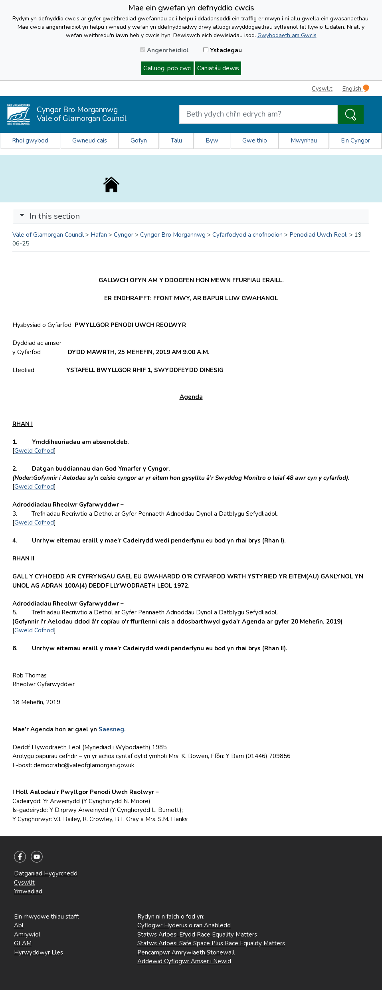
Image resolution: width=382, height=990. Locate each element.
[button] (22, 216)
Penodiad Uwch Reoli (318, 235)
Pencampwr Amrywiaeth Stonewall (186, 952)
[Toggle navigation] (191, 216)
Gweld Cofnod (34, 451)
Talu (176, 141)
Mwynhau (304, 141)
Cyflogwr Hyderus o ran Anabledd (184, 925)
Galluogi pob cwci (167, 68)
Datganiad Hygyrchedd (45, 873)
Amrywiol (27, 935)
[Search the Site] (351, 114)
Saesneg (111, 729)
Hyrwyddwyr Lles (38, 952)
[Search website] (258, 114)
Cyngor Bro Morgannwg (173, 235)
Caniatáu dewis (218, 68)
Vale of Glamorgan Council (48, 235)
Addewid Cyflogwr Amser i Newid (184, 961)
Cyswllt (322, 89)
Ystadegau (222, 50)
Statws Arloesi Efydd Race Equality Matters (197, 935)
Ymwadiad (28, 891)
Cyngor (123, 235)
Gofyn (139, 141)
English (355, 88)
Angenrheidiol (164, 50)
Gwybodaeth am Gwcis (287, 35)
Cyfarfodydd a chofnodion (247, 235)
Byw (212, 141)
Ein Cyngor (355, 141)
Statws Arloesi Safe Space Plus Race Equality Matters (211, 943)
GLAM (23, 943)
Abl (19, 925)
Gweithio (254, 141)
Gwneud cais (89, 141)
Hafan (99, 235)
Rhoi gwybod (30, 141)
